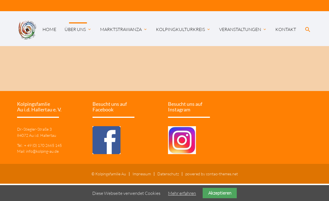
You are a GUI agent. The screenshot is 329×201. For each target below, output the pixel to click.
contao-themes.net (222, 173)
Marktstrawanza (124, 29)
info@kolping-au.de (42, 151)
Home (49, 29)
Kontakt (285, 29)
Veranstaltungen (243, 29)
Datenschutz (168, 173)
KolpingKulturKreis (183, 29)
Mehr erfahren (182, 193)
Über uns (78, 29)
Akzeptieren (219, 193)
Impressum (141, 173)
